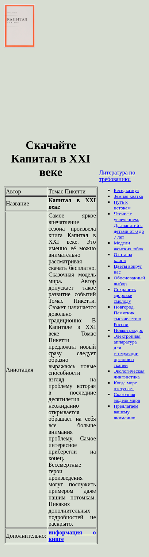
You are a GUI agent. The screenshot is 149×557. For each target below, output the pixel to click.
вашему (121, 412)
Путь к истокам (122, 205)
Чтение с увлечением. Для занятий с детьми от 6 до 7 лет (129, 225)
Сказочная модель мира (127, 397)
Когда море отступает (125, 385)
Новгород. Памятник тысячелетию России (127, 315)
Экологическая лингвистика (129, 374)
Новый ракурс (128, 330)
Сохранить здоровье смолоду (125, 295)
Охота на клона (123, 257)
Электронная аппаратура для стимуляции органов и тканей (127, 350)
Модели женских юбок (128, 245)
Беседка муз (126, 190)
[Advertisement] (51, 94)
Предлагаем (126, 406)
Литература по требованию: (117, 175)
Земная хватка (128, 196)
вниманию (124, 417)
